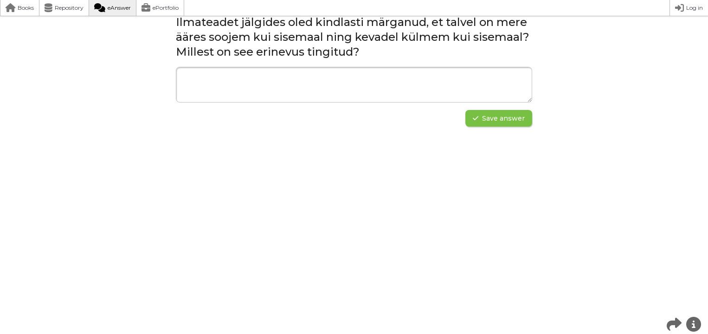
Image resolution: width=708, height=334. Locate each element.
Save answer (499, 118)
